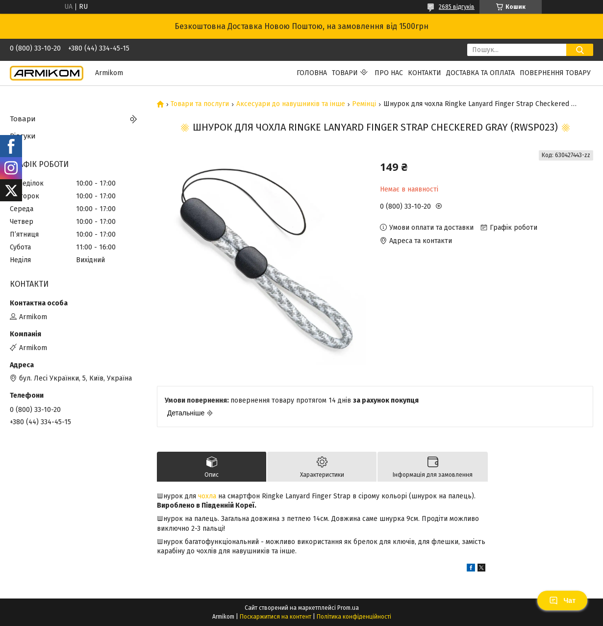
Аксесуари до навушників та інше (290, 104)
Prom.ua (348, 607)
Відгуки (23, 136)
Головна (312, 73)
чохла (207, 496)
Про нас (389, 73)
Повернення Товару (555, 73)
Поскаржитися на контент (275, 616)
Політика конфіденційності (354, 616)
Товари (345, 73)
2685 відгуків (457, 6)
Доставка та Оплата (480, 73)
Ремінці (364, 104)
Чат (562, 600)
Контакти (424, 73)
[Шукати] (579, 50)
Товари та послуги (200, 104)
